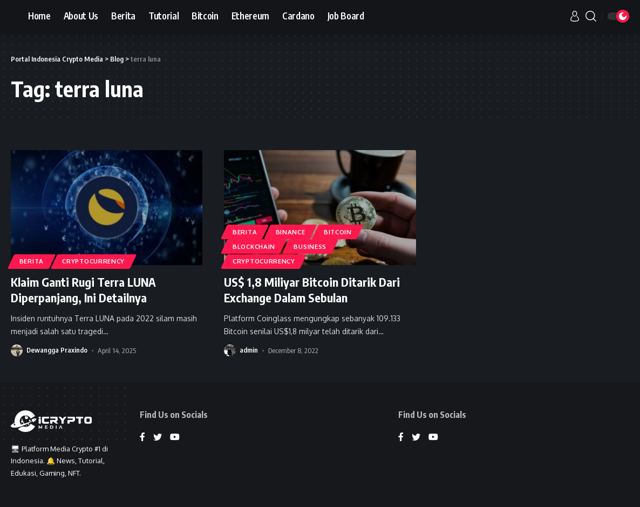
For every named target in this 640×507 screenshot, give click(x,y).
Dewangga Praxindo (57, 349)
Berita (31, 261)
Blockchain (254, 246)
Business (310, 246)
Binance (290, 231)
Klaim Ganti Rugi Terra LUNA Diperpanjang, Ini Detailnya (83, 289)
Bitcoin (338, 231)
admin (249, 349)
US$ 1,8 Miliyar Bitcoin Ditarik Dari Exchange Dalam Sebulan (312, 289)
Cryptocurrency (94, 261)
